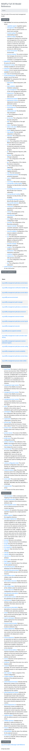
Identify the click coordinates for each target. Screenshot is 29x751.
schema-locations (9, 470)
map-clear (6, 549)
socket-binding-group (9, 75)
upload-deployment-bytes (11, 681)
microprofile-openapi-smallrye (15, 199)
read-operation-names (10, 596)
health (8, 130)
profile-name (7, 438)
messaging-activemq (12, 174)
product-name (8, 427)
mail (8, 173)
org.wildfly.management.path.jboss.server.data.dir (15, 292)
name (5, 406)
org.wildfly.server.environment (10, 297)
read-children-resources (10, 581)
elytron (9, 125)
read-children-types (9, 586)
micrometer (10, 181)
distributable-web (11, 111)
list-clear (6, 542)
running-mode (8, 449)
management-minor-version (11, 399)
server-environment (12, 50)
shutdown (6, 662)
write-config (7, 735)
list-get (6, 543)
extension (6, 68)
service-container (11, 54)
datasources (10, 93)
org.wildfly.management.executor (11, 326)
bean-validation (11, 86)
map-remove (7, 556)
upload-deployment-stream (11, 692)
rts (8, 235)
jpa (8, 162)
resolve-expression (9, 637)
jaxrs (8, 141)
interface (6, 70)
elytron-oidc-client (12, 127)
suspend (6, 665)
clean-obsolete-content (10, 504)
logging (9, 169)
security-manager (11, 243)
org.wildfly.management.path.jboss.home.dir (14, 311)
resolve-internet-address (10, 650)
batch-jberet (10, 82)
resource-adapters (12, 231)
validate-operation (9, 720)
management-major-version (11, 385)
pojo (8, 219)
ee (7, 114)
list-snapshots (8, 547)
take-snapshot (8, 673)
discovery (9, 105)
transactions (10, 250)
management (10, 27)
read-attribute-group (9, 566)
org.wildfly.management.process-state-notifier (14, 361)
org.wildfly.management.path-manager (12, 302)
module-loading (11, 33)
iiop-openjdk (10, 132)
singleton (9, 247)
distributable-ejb (11, 107)
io (7, 139)
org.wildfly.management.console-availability (13, 351)
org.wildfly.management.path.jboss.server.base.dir (15, 283)
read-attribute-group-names (11, 570)
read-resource (7, 600)
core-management (12, 89)
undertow (9, 254)
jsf (7, 165)
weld (8, 259)
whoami (6, 727)
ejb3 (8, 121)
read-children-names (9, 575)
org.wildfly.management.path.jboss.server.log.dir (15, 321)
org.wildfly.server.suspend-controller (11, 331)
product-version (8, 433)
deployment (7, 61)
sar (8, 236)
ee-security (10, 118)
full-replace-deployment (10, 519)
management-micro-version (11, 392)
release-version (8, 445)
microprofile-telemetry (13, 203)
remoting (9, 222)
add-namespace (8, 496)
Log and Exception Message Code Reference (13, 744)
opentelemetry (11, 215)
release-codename (9, 441)
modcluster (10, 206)
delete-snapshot (8, 515)
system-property (8, 266)
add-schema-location (9, 499)
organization (7, 418)
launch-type (7, 369)
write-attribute (8, 731)
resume (6, 658)
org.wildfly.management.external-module (13, 316)
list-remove (7, 545)
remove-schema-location (10, 623)
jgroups (9, 155)
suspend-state (8, 486)
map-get (6, 552)
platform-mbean (11, 36)
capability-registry (12, 26)
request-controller (12, 226)
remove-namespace (9, 618)
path (5, 73)
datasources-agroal (12, 98)
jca (8, 144)
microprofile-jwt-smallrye (13, 194)
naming (9, 212)
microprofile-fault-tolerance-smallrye (16, 189)
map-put (6, 554)
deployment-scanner (12, 100)
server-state (7, 479)
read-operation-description (11, 593)
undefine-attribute (9, 676)
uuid (5, 489)
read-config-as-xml (9, 589)
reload (5, 612)
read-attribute (7, 563)
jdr (7, 151)
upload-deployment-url (10, 704)
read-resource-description (11, 607)
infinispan (9, 135)
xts (8, 263)
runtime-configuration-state (11, 463)
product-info (7, 559)
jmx (8, 158)
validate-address (8, 715)
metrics (9, 178)
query (5, 561)
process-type (7, 422)
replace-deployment (9, 628)
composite (7, 510)
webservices (10, 256)
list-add (6, 540)
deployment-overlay (9, 65)
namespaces (7, 411)
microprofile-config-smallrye (14, 183)
